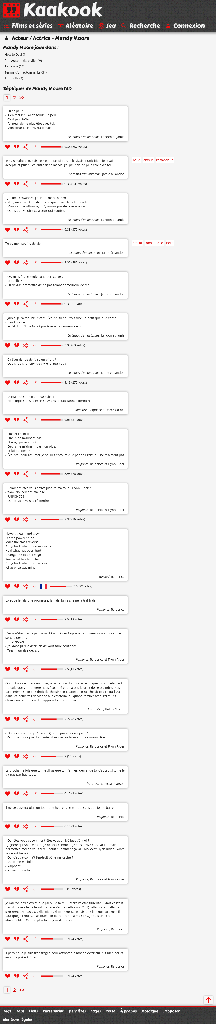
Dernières (77, 1011)
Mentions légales (17, 1019)
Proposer (171, 1011)
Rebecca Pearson (112, 784)
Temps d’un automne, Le (22, 73)
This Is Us (12, 79)
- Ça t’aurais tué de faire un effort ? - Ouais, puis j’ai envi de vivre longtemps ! (35, 362)
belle (136, 160)
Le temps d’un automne (83, 137)
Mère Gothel (115, 410)
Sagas (95, 1011)
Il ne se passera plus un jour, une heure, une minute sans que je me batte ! (60, 808)
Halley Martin (114, 710)
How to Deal (13, 55)
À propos (128, 1011)
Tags (7, 1011)
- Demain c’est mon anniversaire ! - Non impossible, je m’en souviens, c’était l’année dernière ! (48, 399)
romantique (164, 160)
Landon (106, 137)
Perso (110, 1011)
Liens (33, 1011)
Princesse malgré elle (20, 61)
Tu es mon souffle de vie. (23, 244)
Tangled (104, 577)
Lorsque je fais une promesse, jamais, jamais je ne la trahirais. (50, 601)
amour (148, 160)
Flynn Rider (116, 464)
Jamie (120, 137)
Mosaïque (149, 1011)
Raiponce (11, 67)
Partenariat (53, 1011)
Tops (20, 1011)
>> (22, 98)
